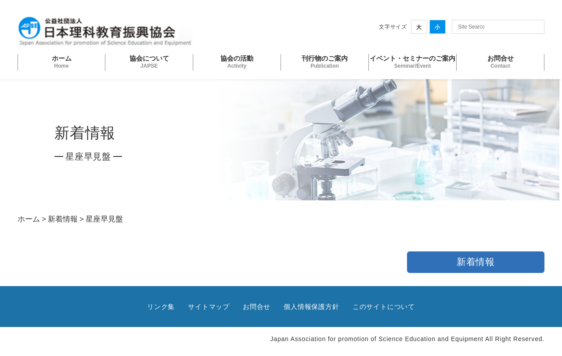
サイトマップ (209, 306)
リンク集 (161, 306)
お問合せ (256, 306)
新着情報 (63, 219)
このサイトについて (384, 306)
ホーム (29, 219)
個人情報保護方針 (311, 306)
